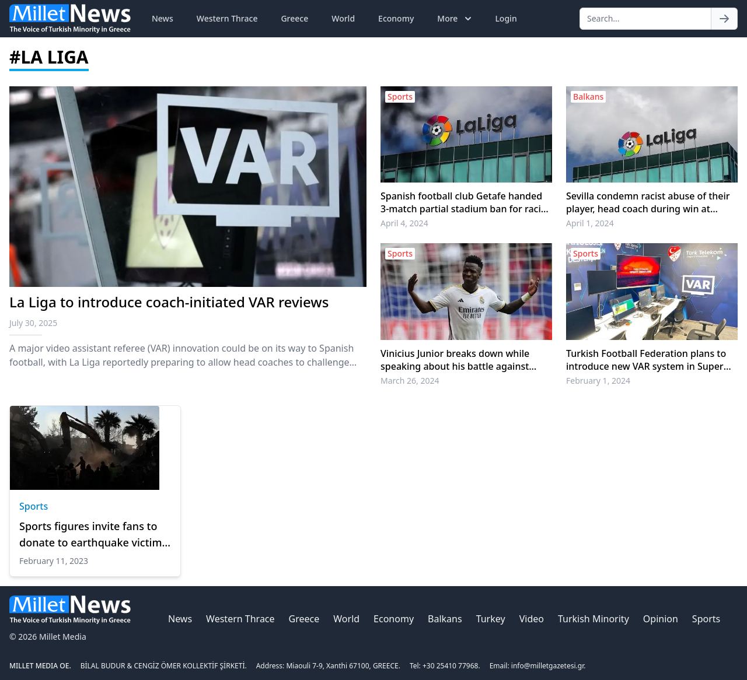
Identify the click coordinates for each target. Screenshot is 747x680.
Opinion (660, 618)
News (162, 18)
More (455, 18)
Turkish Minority (593, 618)
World (343, 18)
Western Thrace (227, 18)
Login (505, 18)
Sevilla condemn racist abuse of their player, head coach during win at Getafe (648, 202)
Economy (396, 18)
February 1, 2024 (598, 380)
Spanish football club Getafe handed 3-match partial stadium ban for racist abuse (465, 202)
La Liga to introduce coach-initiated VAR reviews (169, 301)
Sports (33, 506)
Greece (294, 18)
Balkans (445, 618)
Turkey (490, 618)
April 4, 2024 (404, 223)
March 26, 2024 (410, 380)
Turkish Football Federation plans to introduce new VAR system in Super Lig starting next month (646, 360)
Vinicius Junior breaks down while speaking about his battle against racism (455, 360)
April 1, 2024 (590, 223)
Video (531, 618)
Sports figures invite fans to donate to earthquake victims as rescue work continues (93, 535)
